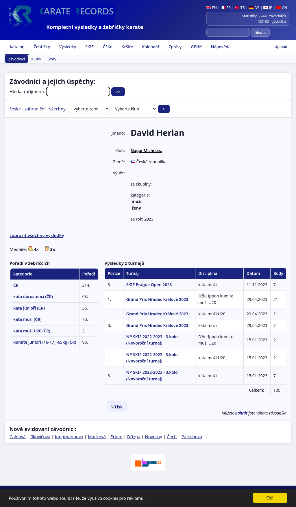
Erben (116, 436)
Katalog (17, 46)
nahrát (241, 413)
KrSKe (127, 46)
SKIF (89, 46)
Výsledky (67, 46)
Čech (172, 436)
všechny (57, 109)
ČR (15, 285)
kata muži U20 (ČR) (31, 331)
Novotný (153, 436)
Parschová (191, 436)
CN (281, 7)
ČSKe (107, 46)
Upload (280, 46)
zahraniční (35, 109)
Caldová (18, 436)
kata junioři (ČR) (29, 308)
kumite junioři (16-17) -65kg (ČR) (44, 342)
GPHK (196, 46)
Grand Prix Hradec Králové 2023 (157, 299)
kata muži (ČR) (27, 319)
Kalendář (150, 46)
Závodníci (16, 59)
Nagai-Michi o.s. (146, 150)
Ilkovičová (40, 436)
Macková (97, 436)
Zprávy (175, 46)
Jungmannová (69, 436)
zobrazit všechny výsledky (37, 235)
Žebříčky (41, 46)
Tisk (117, 407)
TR (240, 7)
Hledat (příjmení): (60, 91)
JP (267, 7)
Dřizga (133, 436)
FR (226, 7)
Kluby (36, 59)
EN (211, 7)
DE (254, 7)
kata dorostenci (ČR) (33, 296)
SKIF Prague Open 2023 (149, 284)
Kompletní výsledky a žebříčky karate (94, 26)
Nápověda (220, 46)
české (15, 109)
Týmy (51, 59)
